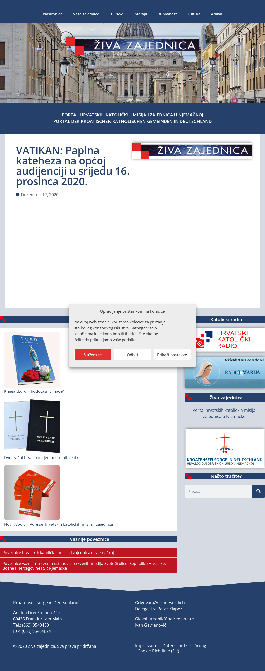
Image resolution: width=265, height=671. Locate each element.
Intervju (140, 14)
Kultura (194, 14)
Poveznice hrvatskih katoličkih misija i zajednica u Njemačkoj (58, 552)
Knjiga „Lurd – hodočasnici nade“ (34, 391)
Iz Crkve (116, 14)
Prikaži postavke (172, 354)
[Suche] (258, 491)
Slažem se (93, 354)
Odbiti (132, 354)
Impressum (146, 645)
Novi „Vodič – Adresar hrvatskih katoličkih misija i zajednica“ (59, 524)
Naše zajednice (86, 14)
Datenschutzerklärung (184, 645)
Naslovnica (52, 14)
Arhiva (216, 14)
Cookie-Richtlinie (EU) (158, 650)
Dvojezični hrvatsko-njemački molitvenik (41, 457)
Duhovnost (167, 14)
